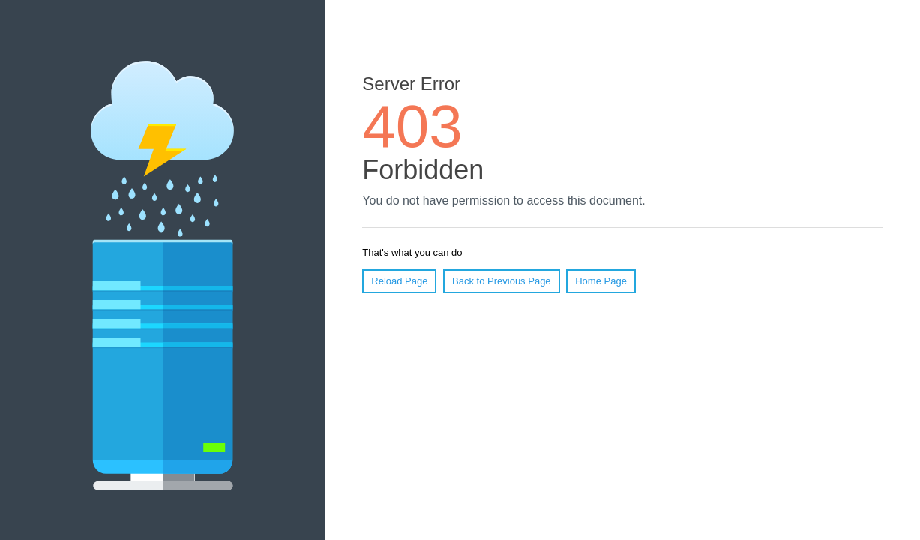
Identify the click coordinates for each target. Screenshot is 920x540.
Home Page (601, 280)
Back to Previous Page (501, 280)
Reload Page (399, 280)
